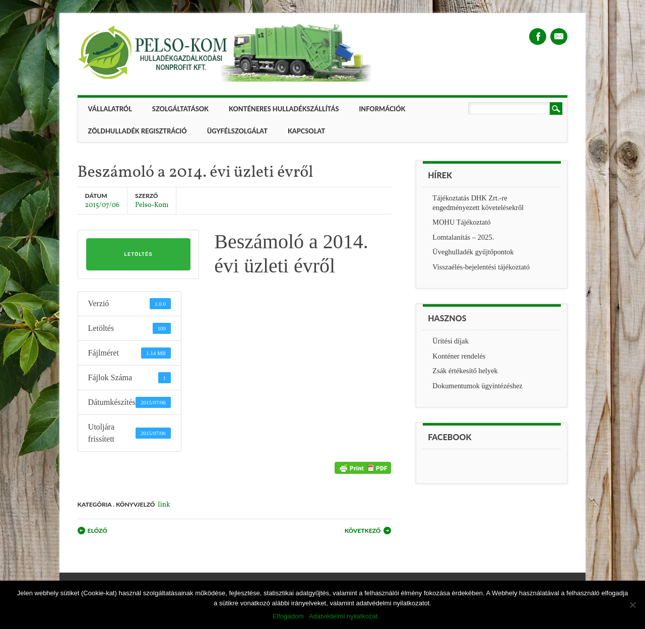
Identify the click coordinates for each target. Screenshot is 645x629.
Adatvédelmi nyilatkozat (343, 616)
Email (558, 36)
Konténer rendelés (458, 356)
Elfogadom (288, 616)
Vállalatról (110, 109)
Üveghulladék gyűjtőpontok (472, 252)
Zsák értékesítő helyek (464, 371)
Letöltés (138, 254)
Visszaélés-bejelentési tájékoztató (481, 267)
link (164, 505)
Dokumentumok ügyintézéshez (477, 386)
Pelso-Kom (151, 204)
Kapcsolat (306, 131)
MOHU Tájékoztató (461, 222)
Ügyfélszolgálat (237, 131)
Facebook (537, 36)
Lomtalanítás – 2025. (463, 237)
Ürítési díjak (450, 341)
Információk (382, 109)
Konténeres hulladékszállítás (284, 109)
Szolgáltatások (180, 109)
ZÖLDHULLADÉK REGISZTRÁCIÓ (137, 131)
